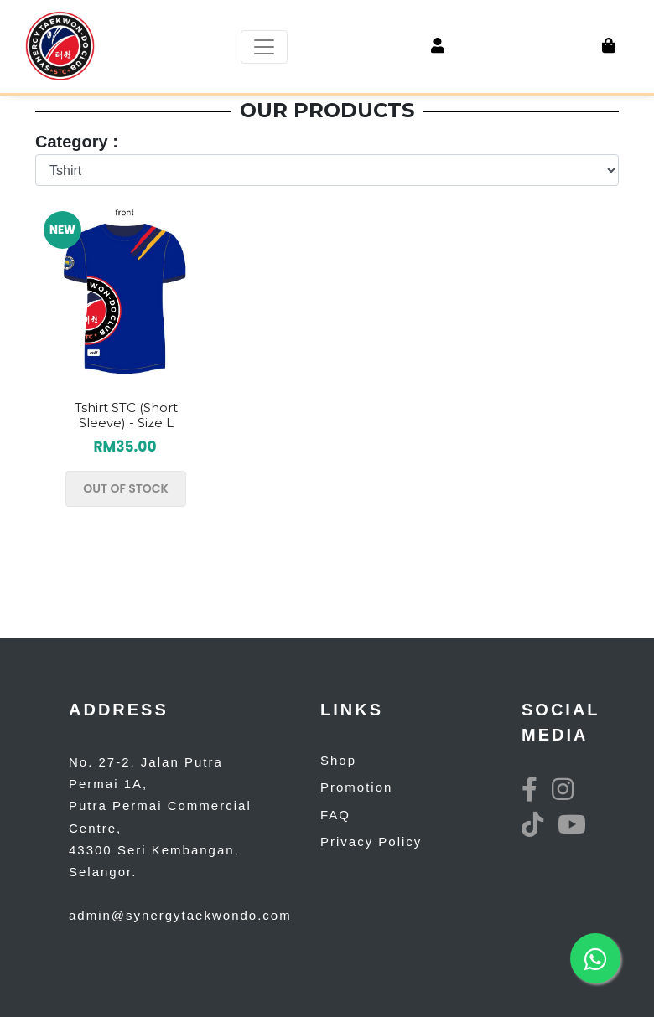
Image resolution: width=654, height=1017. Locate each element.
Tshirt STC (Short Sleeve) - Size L (126, 415)
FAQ (335, 815)
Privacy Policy (371, 841)
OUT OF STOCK (126, 488)
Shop (338, 760)
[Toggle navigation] (264, 47)
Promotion (356, 787)
